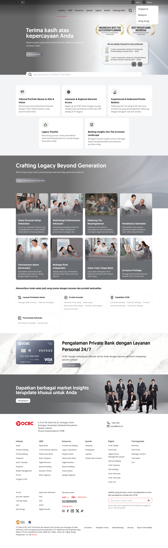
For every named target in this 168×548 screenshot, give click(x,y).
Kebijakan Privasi (102, 528)
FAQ (40, 497)
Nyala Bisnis (43, 446)
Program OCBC (22, 479)
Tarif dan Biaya (21, 501)
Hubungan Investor (138, 454)
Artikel (107, 10)
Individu (61, 10)
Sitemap (130, 528)
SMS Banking (113, 470)
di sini (34, 535)
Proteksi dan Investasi (93, 458)
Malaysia (142, 15)
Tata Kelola (135, 458)
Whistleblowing (118, 528)
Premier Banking (22, 450)
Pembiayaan (89, 450)
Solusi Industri (67, 471)
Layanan (88, 454)
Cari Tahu (71, 365)
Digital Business (45, 463)
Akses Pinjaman (45, 458)
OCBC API (112, 482)
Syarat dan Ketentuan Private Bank (33, 180)
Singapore (143, 8)
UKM (70, 10)
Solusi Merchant (114, 474)
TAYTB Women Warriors (48, 450)
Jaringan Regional (68, 475)
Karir (40, 501)
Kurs (17, 505)
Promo (18, 475)
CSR (132, 463)
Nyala (18, 446)
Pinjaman (19, 467)
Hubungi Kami (36, 54)
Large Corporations (69, 450)
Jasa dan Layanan (22, 497)
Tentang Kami (119, 10)
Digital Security (44, 509)
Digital (98, 10)
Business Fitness (45, 471)
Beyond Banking (45, 467)
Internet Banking (114, 461)
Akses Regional (44, 475)
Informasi (135, 446)
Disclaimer (88, 528)
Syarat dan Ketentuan (47, 493)
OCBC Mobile (113, 446)
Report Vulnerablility (144, 528)
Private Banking (22, 454)
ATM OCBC (112, 450)
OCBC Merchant (114, 478)
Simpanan (19, 458)
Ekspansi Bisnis (68, 454)
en (22, 2)
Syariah (89, 10)
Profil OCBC (135, 450)
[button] (148, 501)
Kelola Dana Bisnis (46, 454)
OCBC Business (114, 465)
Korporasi (79, 10)
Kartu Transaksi (22, 463)
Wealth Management (24, 471)
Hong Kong (143, 21)
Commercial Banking (70, 446)
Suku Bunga (20, 509)
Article (41, 505)
